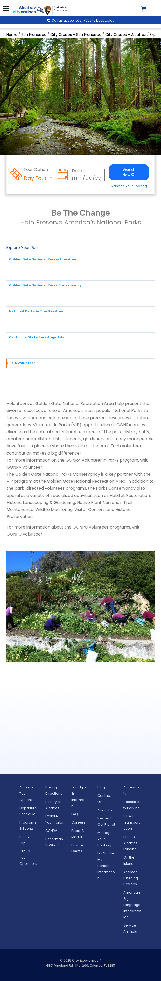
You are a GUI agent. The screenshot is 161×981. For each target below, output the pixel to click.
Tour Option (36, 169)
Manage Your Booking (129, 186)
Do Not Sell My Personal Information (106, 865)
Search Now (128, 172)
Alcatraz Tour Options (26, 793)
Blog (101, 787)
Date (77, 171)
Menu (5, 8)
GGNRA (51, 830)
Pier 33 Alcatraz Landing (130, 843)
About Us (105, 810)
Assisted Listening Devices (130, 878)
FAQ (74, 814)
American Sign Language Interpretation (132, 905)
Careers (78, 822)
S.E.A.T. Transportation (131, 822)
